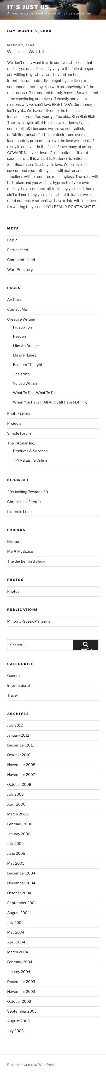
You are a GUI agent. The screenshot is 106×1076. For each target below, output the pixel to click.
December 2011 (20, 745)
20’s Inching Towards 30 (27, 492)
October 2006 (19, 784)
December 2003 (21, 982)
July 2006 (15, 794)
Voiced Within (25, 383)
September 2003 (22, 1011)
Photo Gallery (18, 413)
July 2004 (15, 923)
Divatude (15, 541)
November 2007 (21, 775)
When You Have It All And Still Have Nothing (50, 402)
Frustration (22, 327)
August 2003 (18, 1021)
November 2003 (21, 991)
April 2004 (16, 942)
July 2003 (15, 1031)
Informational (18, 685)
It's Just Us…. (32, 7)
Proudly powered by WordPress (31, 1065)
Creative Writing (21, 319)
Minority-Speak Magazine (29, 621)
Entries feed (17, 250)
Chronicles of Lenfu (24, 502)
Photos (13, 591)
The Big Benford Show (26, 561)
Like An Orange (26, 346)
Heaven (19, 336)
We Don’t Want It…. (28, 51)
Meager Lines (24, 355)
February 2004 (19, 962)
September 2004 (22, 903)
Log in (12, 240)
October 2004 (19, 893)
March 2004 (17, 952)
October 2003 (19, 1001)
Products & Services (30, 451)
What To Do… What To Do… (35, 393)
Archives (14, 299)
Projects (14, 423)
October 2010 (18, 755)
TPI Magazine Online (30, 460)
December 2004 (21, 873)
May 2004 (15, 932)
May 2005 (15, 863)
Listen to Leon (19, 512)
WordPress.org (20, 270)
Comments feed (21, 260)
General (14, 675)
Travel (12, 695)
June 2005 (16, 853)
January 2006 (18, 834)
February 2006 (19, 824)
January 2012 (18, 735)
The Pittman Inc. (21, 443)
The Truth (21, 374)
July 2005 (15, 843)
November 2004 (21, 883)
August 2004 (18, 913)
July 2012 (15, 725)
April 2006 (16, 804)
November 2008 (21, 765)
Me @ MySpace (20, 551)
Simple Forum (19, 433)
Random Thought (27, 365)
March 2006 (17, 814)
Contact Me (17, 309)
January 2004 (18, 972)
